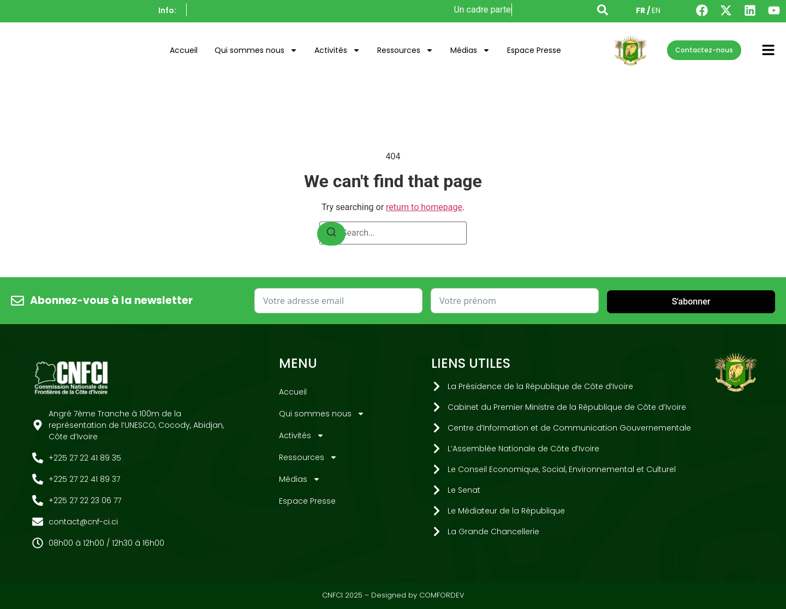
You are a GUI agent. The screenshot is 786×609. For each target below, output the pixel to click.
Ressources (405, 50)
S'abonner (691, 301)
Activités (337, 50)
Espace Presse (534, 50)
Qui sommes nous (256, 50)
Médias (470, 50)
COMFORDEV (442, 595)
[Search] (331, 234)
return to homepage (424, 207)
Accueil (184, 50)
